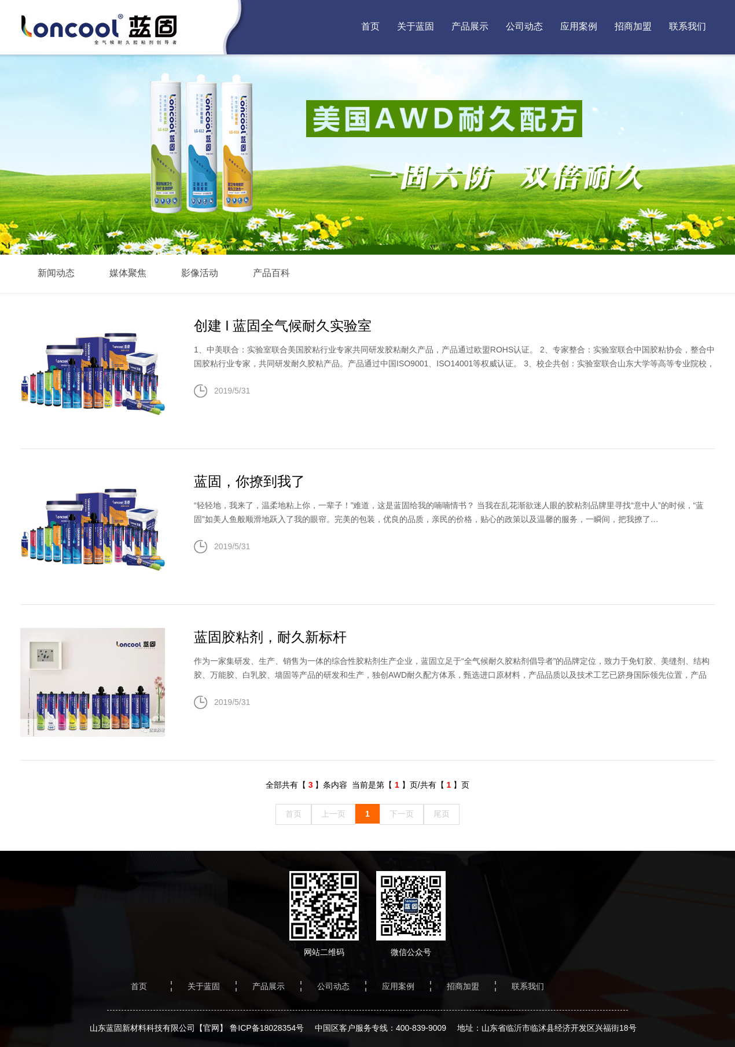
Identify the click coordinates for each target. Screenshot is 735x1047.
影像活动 (199, 273)
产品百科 (271, 273)
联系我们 (687, 26)
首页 (370, 26)
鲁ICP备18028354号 (267, 1028)
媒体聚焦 (127, 273)
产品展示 (469, 26)
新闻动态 (56, 273)
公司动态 (524, 26)
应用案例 (578, 26)
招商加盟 (633, 26)
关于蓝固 (415, 26)
